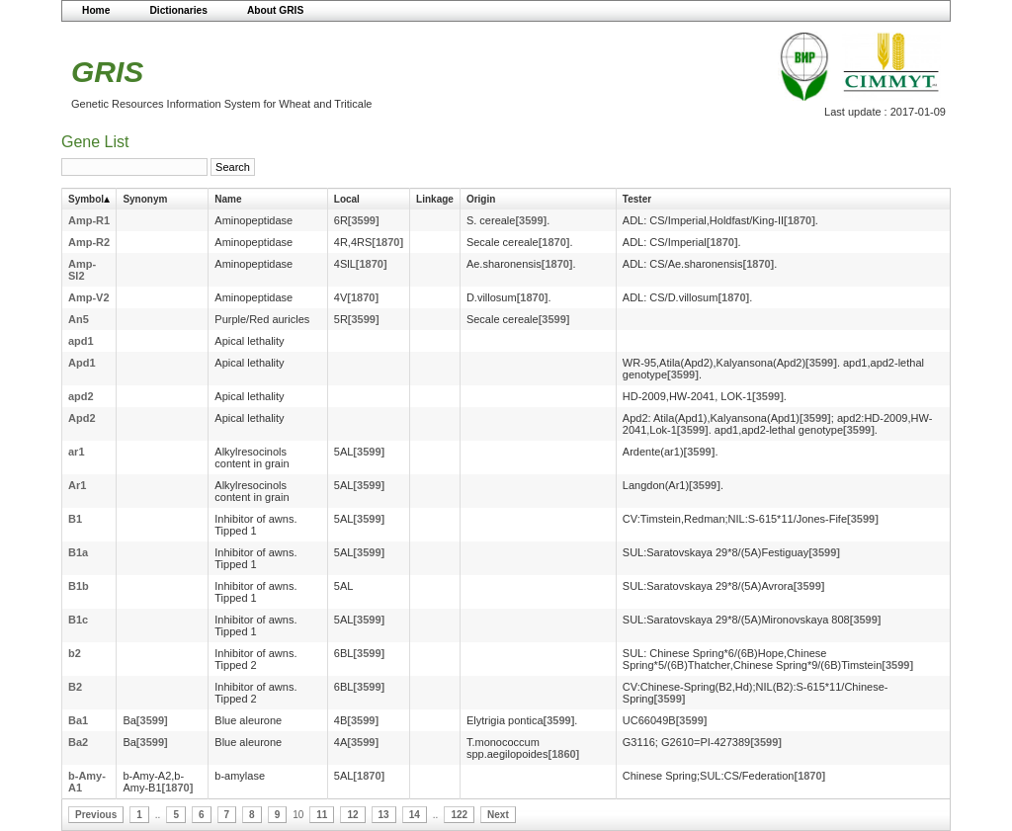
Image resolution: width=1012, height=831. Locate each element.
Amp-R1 (89, 220)
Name (227, 199)
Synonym (145, 199)
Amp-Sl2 (82, 270)
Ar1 (77, 485)
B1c (78, 619)
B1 (75, 519)
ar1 (76, 451)
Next (498, 814)
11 (321, 814)
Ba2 (78, 742)
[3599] (364, 220)
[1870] (799, 220)
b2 (74, 653)
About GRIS (275, 10)
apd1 (81, 341)
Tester (637, 199)
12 (352, 814)
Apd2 (82, 418)
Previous (96, 814)
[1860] (563, 754)
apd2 (81, 396)
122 (459, 814)
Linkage (435, 199)
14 (414, 814)
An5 (78, 319)
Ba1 (78, 720)
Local (347, 199)
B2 (75, 687)
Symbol (86, 199)
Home (96, 10)
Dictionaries (178, 10)
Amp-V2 (89, 297)
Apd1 (82, 363)
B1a (78, 552)
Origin (480, 199)
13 (384, 814)
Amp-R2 (89, 242)
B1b (78, 586)
